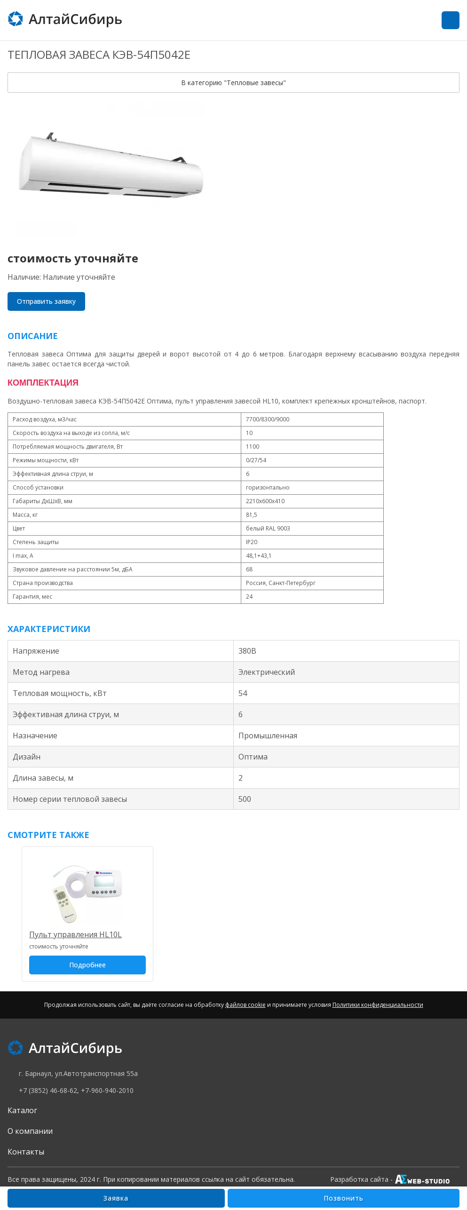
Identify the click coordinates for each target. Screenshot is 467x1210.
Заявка (115, 1198)
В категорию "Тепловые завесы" (233, 82)
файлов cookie (245, 1005)
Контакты (26, 1152)
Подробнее (87, 964)
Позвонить (344, 1198)
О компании (30, 1131)
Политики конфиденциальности (377, 1005)
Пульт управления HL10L (75, 934)
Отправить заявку (46, 301)
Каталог (22, 1110)
